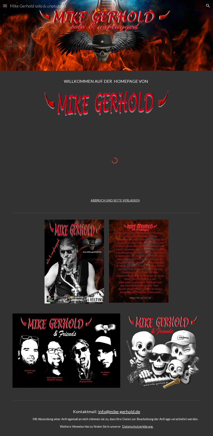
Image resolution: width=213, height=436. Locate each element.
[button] (5, 5)
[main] (106, 83)
